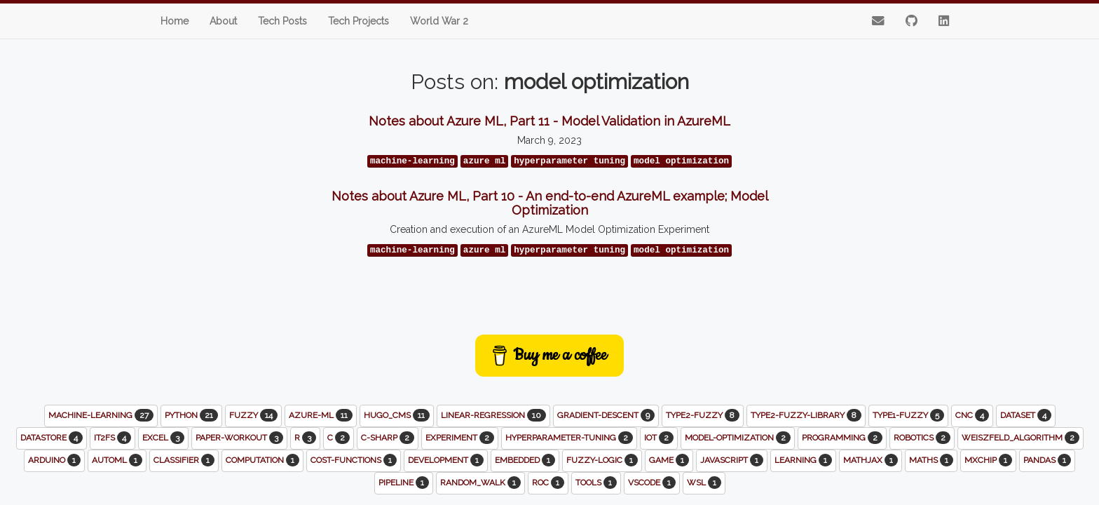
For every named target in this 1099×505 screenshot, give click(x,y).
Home (175, 21)
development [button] (446, 460)
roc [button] (548, 482)
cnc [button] (972, 415)
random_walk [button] (480, 482)
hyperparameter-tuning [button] (569, 437)
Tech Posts (282, 21)
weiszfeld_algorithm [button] (1020, 437)
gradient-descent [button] (606, 415)
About (223, 21)
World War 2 (439, 21)
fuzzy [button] (253, 415)
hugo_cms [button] (397, 415)
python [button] (191, 415)
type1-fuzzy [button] (908, 415)
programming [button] (842, 437)
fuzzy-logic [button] (602, 460)
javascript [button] (731, 460)
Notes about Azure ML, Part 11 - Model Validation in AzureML (549, 121)
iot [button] (659, 437)
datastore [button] (51, 437)
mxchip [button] (988, 460)
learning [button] (803, 460)
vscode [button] (652, 482)
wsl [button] (704, 482)
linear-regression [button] (493, 415)
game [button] (669, 460)
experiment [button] (459, 437)
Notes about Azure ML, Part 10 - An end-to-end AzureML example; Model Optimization (550, 203)
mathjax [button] (870, 460)
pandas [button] (1047, 460)
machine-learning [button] (100, 415)
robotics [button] (922, 437)
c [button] (338, 437)
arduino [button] (54, 460)
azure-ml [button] (321, 415)
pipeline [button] (403, 482)
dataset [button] (1025, 415)
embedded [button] (525, 460)
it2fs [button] (112, 437)
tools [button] (596, 482)
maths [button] (931, 460)
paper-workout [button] (239, 437)
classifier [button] (183, 460)
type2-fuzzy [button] (702, 415)
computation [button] (262, 460)
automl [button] (117, 460)
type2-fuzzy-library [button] (806, 415)
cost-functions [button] (353, 460)
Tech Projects (358, 21)
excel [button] (163, 437)
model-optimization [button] (738, 437)
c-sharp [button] (387, 437)
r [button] (305, 437)
